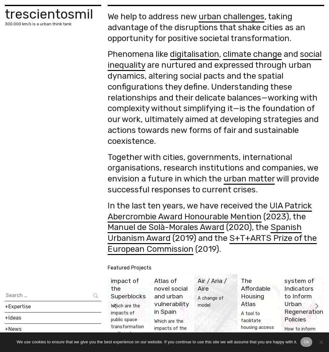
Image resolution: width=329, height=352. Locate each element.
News (15, 329)
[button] (115, 306)
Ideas (14, 318)
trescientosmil (49, 14)
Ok (306, 341)
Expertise (19, 307)
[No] (321, 342)
